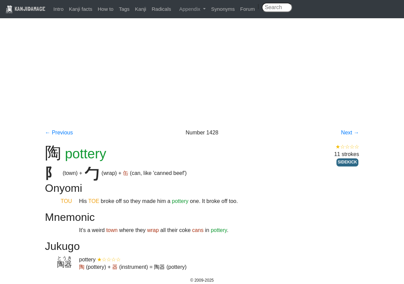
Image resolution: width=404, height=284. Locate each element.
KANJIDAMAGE (25, 8)
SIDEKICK (347, 162)
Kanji (140, 9)
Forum (247, 9)
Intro (58, 9)
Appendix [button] (190, 9)
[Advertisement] (202, 78)
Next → (350, 132)
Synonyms (223, 9)
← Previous (59, 132)
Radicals (161, 9)
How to (105, 9)
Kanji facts (80, 9)
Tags (124, 9)
